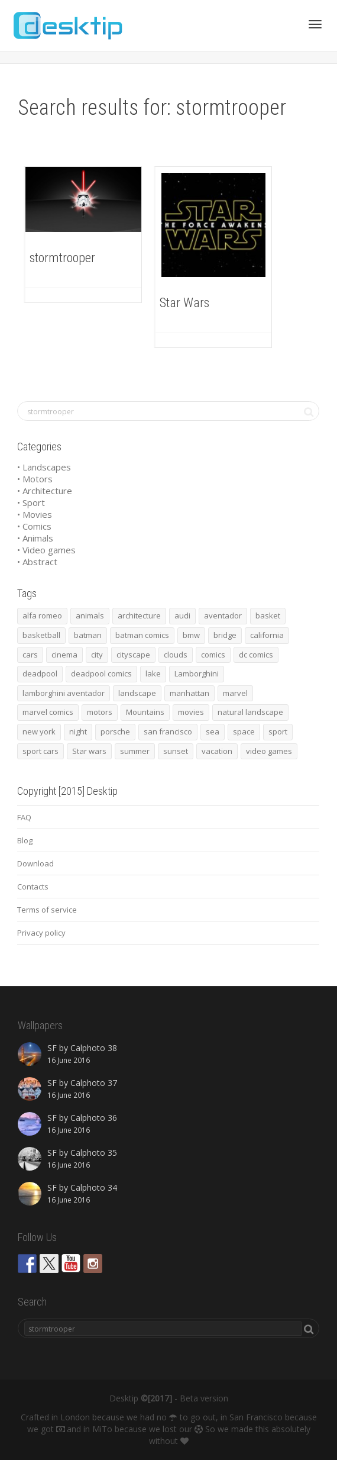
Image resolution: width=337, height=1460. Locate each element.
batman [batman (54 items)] (88, 635)
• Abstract (37, 562)
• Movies (34, 514)
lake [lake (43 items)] (153, 673)
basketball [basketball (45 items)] (41, 635)
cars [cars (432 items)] (30, 654)
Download (35, 863)
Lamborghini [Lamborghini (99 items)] (196, 673)
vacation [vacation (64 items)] (217, 751)
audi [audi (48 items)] (182, 615)
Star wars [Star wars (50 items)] (89, 751)
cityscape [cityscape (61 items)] (133, 654)
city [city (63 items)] (97, 654)
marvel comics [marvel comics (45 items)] (47, 712)
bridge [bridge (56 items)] (224, 635)
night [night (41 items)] (78, 731)
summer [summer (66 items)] (135, 751)
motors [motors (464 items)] (99, 712)
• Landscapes (44, 467)
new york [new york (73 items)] (39, 731)
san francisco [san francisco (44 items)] (168, 731)
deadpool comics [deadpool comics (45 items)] (101, 673)
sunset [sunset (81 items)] (175, 751)
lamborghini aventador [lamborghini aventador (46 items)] (63, 693)
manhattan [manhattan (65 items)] (189, 693)
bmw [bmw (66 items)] (191, 635)
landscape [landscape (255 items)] (137, 693)
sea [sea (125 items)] (212, 731)
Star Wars (184, 302)
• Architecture (44, 491)
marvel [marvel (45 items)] (235, 693)
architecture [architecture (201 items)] (139, 615)
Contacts (32, 886)
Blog (25, 840)
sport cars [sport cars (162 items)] (40, 751)
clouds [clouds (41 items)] (175, 654)
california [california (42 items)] (267, 635)
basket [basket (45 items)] (267, 615)
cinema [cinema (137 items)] (64, 654)
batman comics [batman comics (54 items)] (142, 635)
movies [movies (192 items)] (191, 712)
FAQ (24, 817)
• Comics (34, 526)
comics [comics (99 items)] (213, 654)
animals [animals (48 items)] (90, 615)
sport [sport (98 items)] (277, 731)
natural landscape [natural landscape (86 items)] (250, 712)
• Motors (35, 479)
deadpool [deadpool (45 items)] (39, 673)
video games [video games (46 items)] (269, 751)
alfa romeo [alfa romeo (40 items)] (42, 615)
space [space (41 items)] (244, 731)
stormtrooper (62, 257)
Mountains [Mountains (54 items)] (145, 712)
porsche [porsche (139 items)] (115, 731)
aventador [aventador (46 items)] (223, 615)
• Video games (46, 550)
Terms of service (47, 909)
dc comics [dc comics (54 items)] (256, 654)
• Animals (35, 538)
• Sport (31, 502)
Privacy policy (41, 932)
